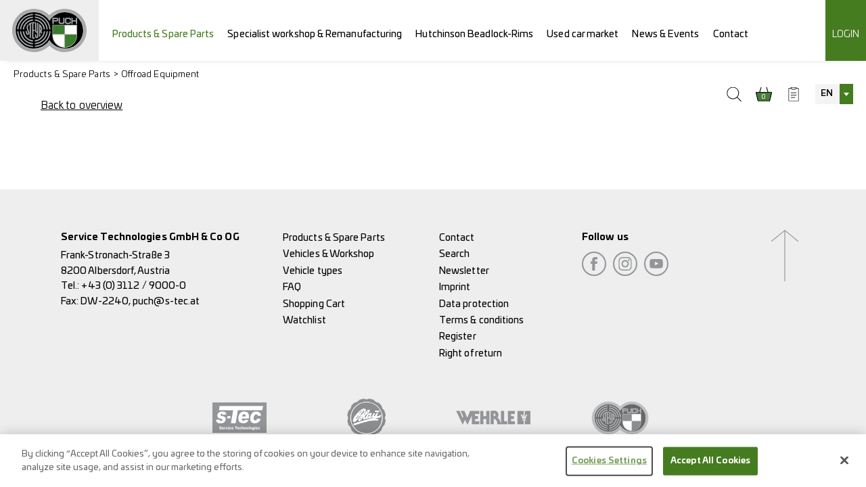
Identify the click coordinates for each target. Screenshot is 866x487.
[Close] (844, 465)
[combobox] (834, 94)
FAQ (292, 287)
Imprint (455, 287)
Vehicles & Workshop (329, 254)
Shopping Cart (314, 304)
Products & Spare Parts (163, 34)
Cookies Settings (609, 465)
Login (845, 34)
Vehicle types (312, 271)
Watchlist (304, 320)
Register (457, 336)
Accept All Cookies (710, 465)
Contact (731, 34)
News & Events (665, 34)
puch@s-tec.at (166, 301)
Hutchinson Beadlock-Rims (474, 34)
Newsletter (464, 271)
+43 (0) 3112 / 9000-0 (133, 286)
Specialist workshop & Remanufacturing (314, 34)
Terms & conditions (481, 320)
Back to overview (81, 105)
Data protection (474, 304)
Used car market (582, 34)
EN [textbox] (827, 93)
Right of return (470, 353)
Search (454, 254)
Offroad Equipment (160, 74)
